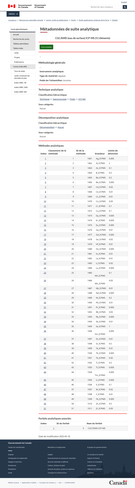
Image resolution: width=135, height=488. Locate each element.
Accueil (16, 34)
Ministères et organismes (56, 447)
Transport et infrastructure (57, 473)
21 (45, 253)
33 (45, 316)
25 (45, 272)
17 (45, 234)
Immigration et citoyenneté (17, 458)
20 (45, 249)
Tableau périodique (20, 44)
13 (45, 215)
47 (45, 389)
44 (45, 372)
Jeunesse (90, 473)
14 (45, 220)
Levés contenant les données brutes (22, 77)
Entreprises (12, 465)
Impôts (50, 455)
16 (45, 229)
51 (45, 408)
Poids (72, 99)
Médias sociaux (13, 483)
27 (45, 288)
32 (45, 312)
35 (45, 326)
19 (45, 244)
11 (45, 206)
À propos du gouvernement (97, 447)
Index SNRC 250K (21, 87)
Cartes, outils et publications (57, 20)
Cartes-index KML (20, 66)
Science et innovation (94, 462)
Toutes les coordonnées (16, 447)
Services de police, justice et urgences (61, 469)
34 (45, 321)
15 (45, 225)
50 (45, 403)
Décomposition (47, 127)
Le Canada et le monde (95, 455)
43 (45, 367)
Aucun (61, 127)
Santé (10, 473)
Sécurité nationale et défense (58, 462)
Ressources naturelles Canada (31, 20)
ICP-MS (82, 99)
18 (45, 239)
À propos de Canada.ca (48, 483)
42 (45, 362)
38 (45, 343)
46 (45, 384)
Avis (60, 483)
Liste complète (46, 47)
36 (45, 331)
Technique (45, 99)
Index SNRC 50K (20, 92)
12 (45, 210)
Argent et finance (93, 458)
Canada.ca (12, 20)
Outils (73, 20)
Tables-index (18, 48)
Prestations (12, 469)
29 (45, 297)
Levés (16, 53)
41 (45, 357)
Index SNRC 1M (20, 83)
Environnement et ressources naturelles (62, 458)
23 (45, 263)
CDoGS (115, 20)
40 (45, 353)
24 (45, 268)
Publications (19, 62)
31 (45, 307)
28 (45, 293)
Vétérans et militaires (94, 469)
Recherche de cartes (21, 39)
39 (45, 348)
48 (45, 394)
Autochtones (91, 465)
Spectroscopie (60, 99)
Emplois (11, 455)
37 (45, 338)
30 (45, 302)
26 (45, 280)
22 (45, 258)
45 (45, 380)
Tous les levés (19, 71)
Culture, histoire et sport (56, 465)
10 (45, 201)
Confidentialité (70, 483)
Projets (17, 57)
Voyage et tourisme (15, 462)
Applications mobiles (29, 483)
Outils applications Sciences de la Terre (94, 20)
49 (45, 399)
